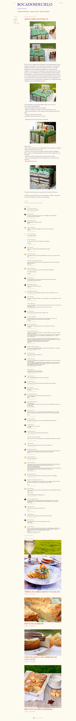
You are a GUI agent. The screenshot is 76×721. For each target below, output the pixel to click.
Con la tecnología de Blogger (38, 718)
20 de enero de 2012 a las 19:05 (31, 384)
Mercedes (29, 431)
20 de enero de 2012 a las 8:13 (31, 265)
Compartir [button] (15, 16)
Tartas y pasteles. (16, 23)
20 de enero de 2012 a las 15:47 (31, 373)
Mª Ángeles (29, 474)
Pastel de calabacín (34, 623)
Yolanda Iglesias (30, 284)
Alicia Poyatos (29, 394)
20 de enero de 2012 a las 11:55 (31, 321)
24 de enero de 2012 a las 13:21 (31, 511)
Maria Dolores (29, 449)
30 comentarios (32, 711)
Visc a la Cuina (29, 208)
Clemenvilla (29, 316)
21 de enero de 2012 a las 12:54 (31, 434)
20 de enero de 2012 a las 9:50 (31, 288)
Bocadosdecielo (34, 4)
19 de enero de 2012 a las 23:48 (31, 224)
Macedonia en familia (30, 346)
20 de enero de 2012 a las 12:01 (31, 328)
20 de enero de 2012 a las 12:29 (31, 343)
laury (28, 424)
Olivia (28, 443)
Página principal (23, 11)
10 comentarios (32, 594)
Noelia (28, 514)
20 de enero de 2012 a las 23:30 (31, 428)
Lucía (28, 526)
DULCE (28, 353)
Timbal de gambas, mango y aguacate (42, 592)
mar (28, 277)
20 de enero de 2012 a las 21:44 (31, 407)
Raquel (28, 376)
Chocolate (15, 20)
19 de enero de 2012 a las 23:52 (31, 231)
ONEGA (28, 358)
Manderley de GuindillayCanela (32, 479)
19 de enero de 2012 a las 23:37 (31, 211)
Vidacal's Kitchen (30, 291)
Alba (28, 488)
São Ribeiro (29, 220)
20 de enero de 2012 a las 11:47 (31, 308)
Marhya (28, 369)
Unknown (29, 227)
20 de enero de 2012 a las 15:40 (31, 366)
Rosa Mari (29, 381)
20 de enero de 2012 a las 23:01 (31, 416)
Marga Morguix (29, 401)
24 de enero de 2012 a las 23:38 (31, 517)
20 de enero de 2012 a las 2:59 (31, 244)
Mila (28, 247)
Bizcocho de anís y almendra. (38, 709)
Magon (28, 506)
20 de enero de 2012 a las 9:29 (31, 281)
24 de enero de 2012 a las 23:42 (31, 523)
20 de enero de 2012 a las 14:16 (31, 350)
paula (28, 296)
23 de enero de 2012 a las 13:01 (31, 485)
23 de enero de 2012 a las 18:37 (31, 496)
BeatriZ (28, 410)
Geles (28, 311)
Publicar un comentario (28, 535)
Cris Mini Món (29, 324)
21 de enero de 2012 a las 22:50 (31, 446)
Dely (28, 387)
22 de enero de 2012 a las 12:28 (31, 471)
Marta (28, 519)
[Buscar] (60, 3)
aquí (54, 104)
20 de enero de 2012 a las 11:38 (31, 300)
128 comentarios (32, 661)
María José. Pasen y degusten (32, 260)
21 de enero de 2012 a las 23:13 (31, 454)
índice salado (44, 11)
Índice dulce (33, 11)
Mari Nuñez (29, 239)
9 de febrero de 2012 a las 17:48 (31, 533)
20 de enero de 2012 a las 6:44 (31, 251)
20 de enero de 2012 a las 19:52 (31, 391)
